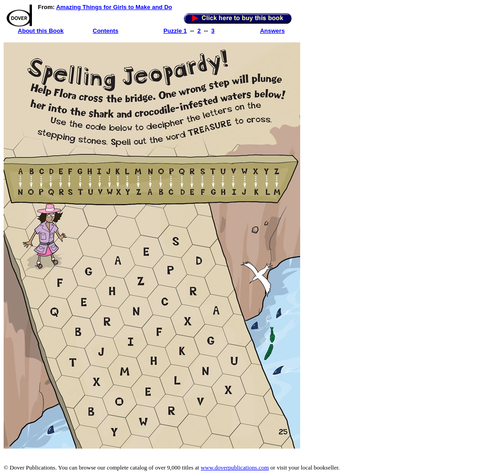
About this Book (40, 30)
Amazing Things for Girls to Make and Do (114, 7)
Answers (272, 30)
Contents (105, 30)
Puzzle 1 (175, 30)
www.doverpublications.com (235, 467)
